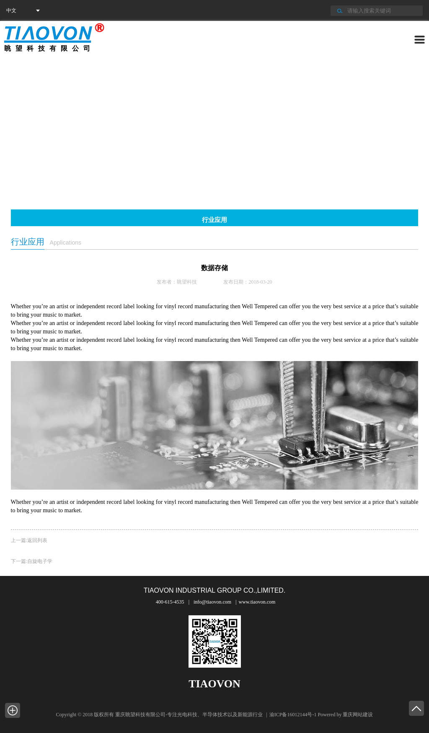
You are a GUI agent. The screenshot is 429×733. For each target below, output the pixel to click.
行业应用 (214, 220)
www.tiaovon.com (256, 602)
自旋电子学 (39, 561)
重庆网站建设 (358, 715)
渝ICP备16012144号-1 (293, 715)
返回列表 (37, 540)
